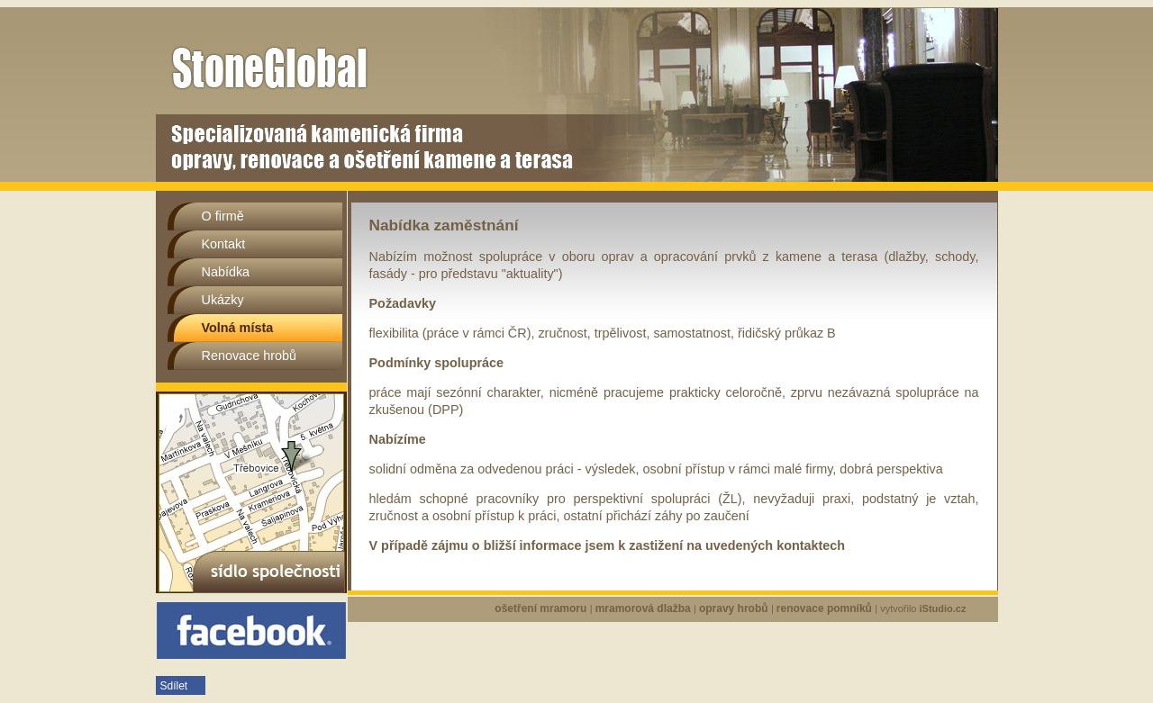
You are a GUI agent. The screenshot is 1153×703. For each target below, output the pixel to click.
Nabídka (226, 272)
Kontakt (224, 244)
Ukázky (223, 300)
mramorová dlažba (644, 608)
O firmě (223, 216)
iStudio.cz (943, 608)
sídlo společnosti (251, 492)
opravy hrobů (735, 608)
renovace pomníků (825, 608)
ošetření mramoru (542, 608)
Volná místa (238, 327)
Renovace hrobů (249, 355)
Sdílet (174, 686)
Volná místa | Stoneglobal (312, 23)
